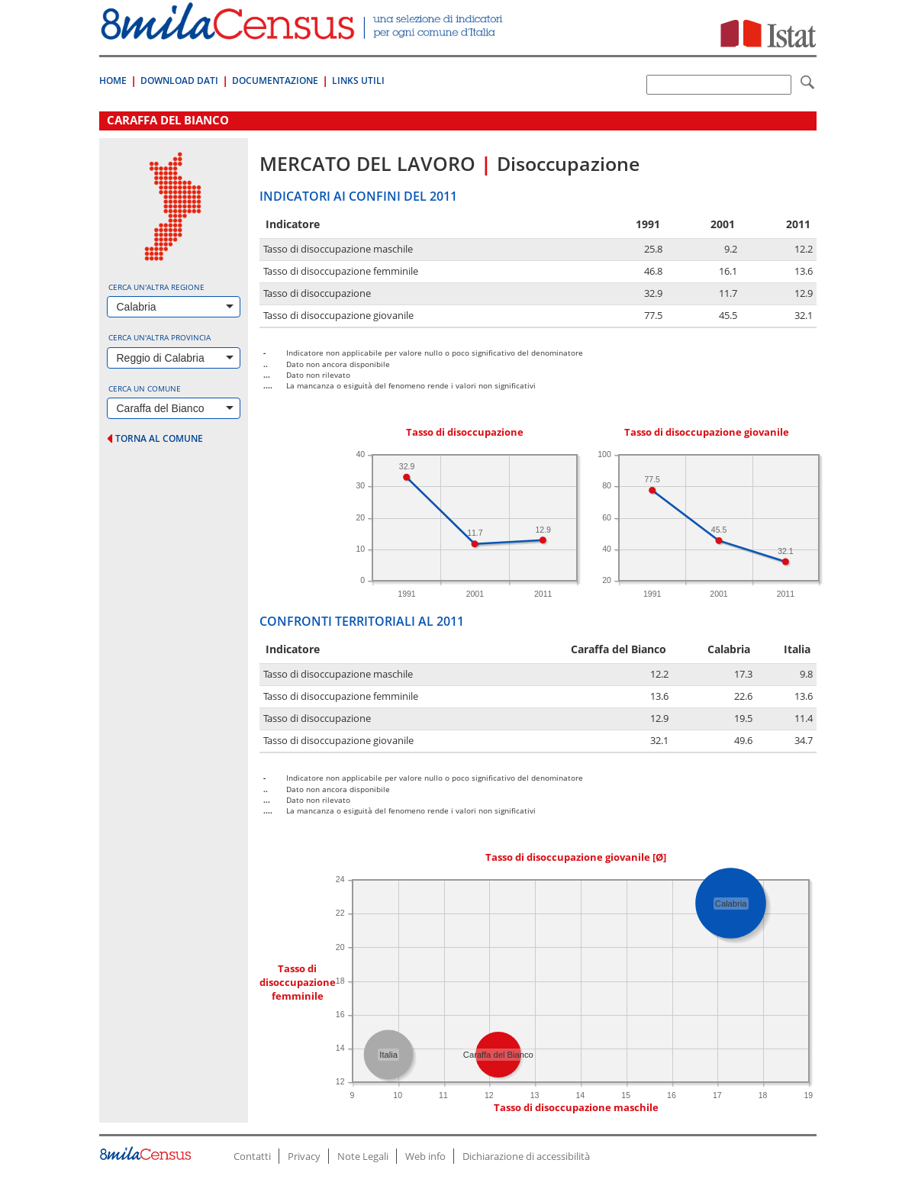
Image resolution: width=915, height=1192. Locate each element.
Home (113, 80)
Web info (425, 1156)
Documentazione (275, 80)
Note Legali (362, 1156)
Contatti (252, 1156)
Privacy (304, 1156)
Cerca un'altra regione (156, 287)
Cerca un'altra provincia (159, 337)
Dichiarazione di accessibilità (526, 1156)
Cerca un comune (144, 388)
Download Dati (179, 80)
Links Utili (358, 80)
